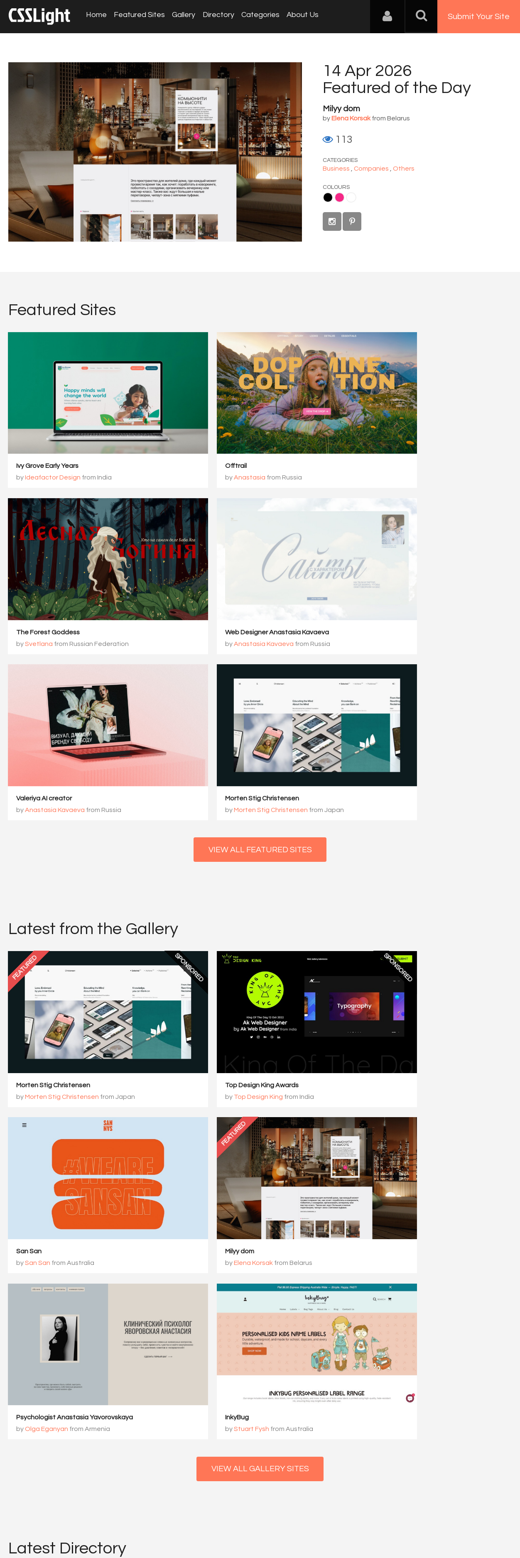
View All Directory (260, 1328)
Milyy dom (341, 109)
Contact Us (62, 1517)
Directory (213, 16)
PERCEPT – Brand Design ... (320, 1238)
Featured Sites (137, 16)
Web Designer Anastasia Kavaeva (68, 585)
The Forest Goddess (390, 442)
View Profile (36, 1286)
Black (328, 197)
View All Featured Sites (260, 637)
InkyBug (371, 992)
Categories (254, 16)
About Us (295, 16)
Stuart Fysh (385, 1003)
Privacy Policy (147, 1517)
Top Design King (220, 861)
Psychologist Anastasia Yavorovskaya (246, 992)
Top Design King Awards (224, 849)
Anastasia (212, 454)
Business (336, 168)
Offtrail (198, 442)
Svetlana (381, 454)
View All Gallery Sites (260, 1044)
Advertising (103, 1517)
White (351, 197)
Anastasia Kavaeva (55, 596)
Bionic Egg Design (175, 1238)
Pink (339, 197)
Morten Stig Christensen (396, 585)
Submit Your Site (479, 16)
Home (95, 16)
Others (404, 168)
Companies (371, 168)
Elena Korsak (44, 1003)
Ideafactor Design (53, 454)
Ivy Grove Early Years (48, 442)
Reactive (417, 1238)
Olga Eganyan (218, 1003)
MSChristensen (42, 1238)
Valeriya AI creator (215, 585)
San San (371, 849)
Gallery (180, 16)
